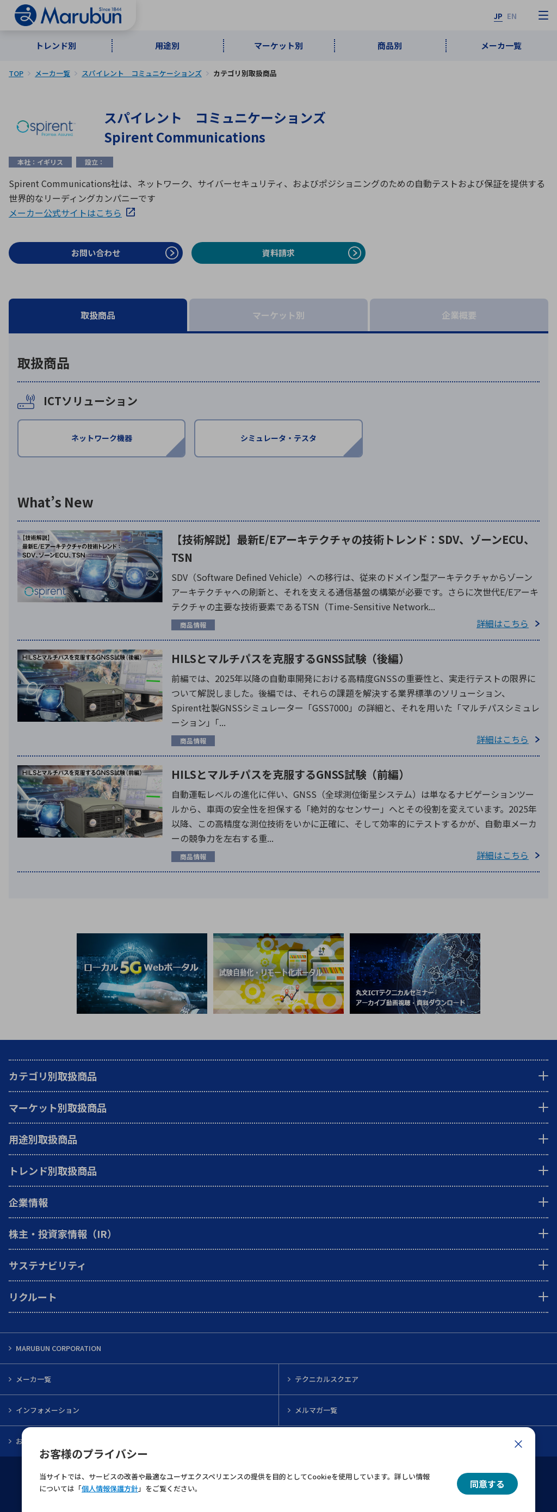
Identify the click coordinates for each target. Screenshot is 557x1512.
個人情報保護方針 (110, 1488)
